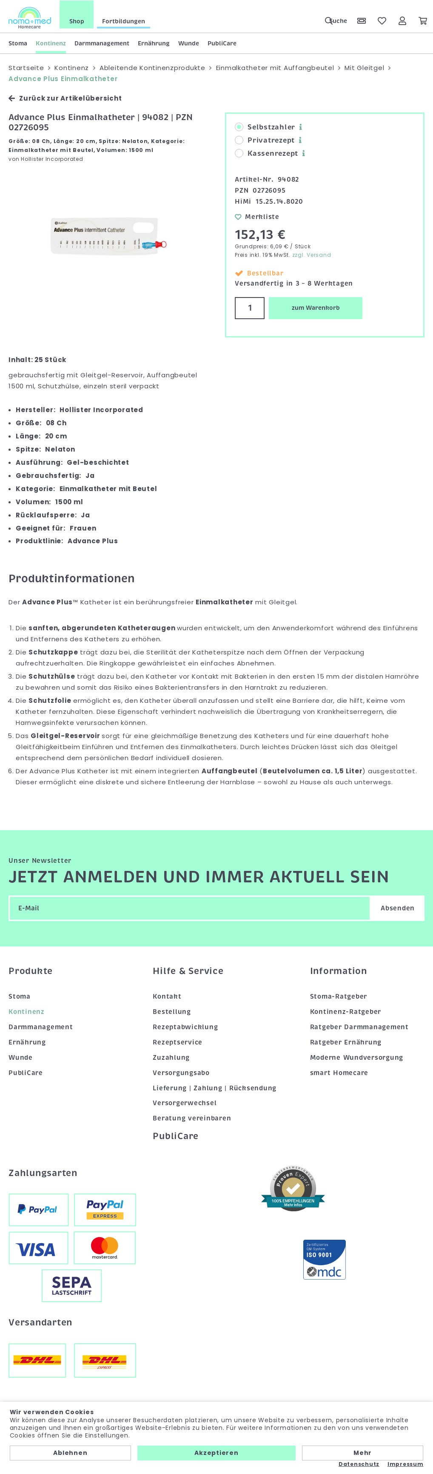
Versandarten (40, 1322)
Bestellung (172, 1011)
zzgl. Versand (311, 254)
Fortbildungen (123, 21)
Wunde (188, 43)
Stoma (18, 43)
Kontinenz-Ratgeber (346, 1011)
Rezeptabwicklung (185, 1026)
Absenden (398, 907)
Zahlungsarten (43, 1172)
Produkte (31, 970)
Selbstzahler (265, 127)
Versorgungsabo (181, 1072)
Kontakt (167, 996)
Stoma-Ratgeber (338, 996)
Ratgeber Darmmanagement (359, 1026)
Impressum (405, 1464)
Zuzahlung (171, 1057)
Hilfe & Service (188, 970)
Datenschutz (359, 1464)
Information (338, 970)
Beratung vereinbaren (192, 1118)
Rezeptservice (177, 1041)
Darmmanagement (101, 43)
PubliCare (222, 43)
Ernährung (154, 43)
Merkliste (257, 216)
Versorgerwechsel (184, 1102)
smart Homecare (339, 1072)
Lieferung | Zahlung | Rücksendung (214, 1087)
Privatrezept (265, 140)
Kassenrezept (266, 153)
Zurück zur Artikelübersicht (65, 97)
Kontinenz (51, 43)
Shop (76, 21)
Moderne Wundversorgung (357, 1057)
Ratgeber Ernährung (346, 1041)
